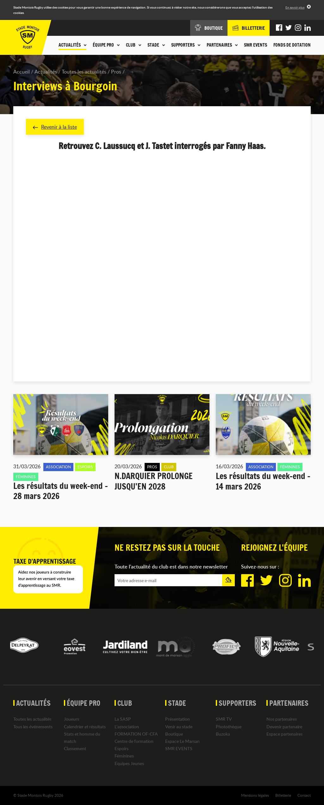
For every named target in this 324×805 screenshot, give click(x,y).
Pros (116, 71)
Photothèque (228, 727)
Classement (75, 748)
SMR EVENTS (255, 45)
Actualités (45, 71)
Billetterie (283, 795)
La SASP (123, 719)
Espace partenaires (284, 734)
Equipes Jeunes (129, 763)
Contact (304, 795)
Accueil (21, 71)
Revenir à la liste (55, 126)
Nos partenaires (281, 719)
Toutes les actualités (84, 71)
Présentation (177, 719)
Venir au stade (178, 727)
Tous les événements (33, 727)
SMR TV (224, 719)
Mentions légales (255, 795)
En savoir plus (294, 7)
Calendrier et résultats (85, 727)
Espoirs (121, 748)
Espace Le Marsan (182, 741)
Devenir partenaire (284, 727)
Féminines (124, 756)
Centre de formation (134, 741)
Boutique (174, 734)
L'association (127, 727)
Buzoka (223, 734)
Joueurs (71, 719)
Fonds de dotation (292, 45)
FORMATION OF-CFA (136, 734)
